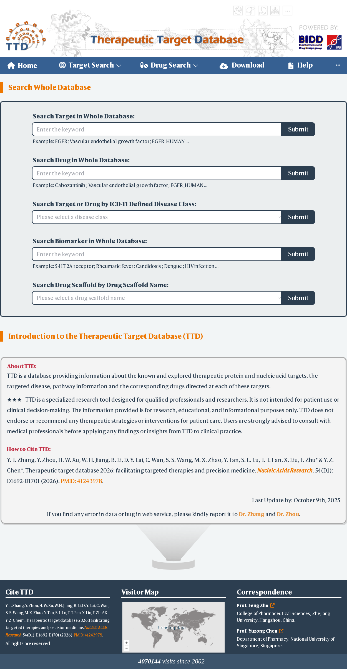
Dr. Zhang (251, 514)
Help (300, 65)
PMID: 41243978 (81, 481)
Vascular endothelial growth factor (110, 141)
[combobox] (154, 217)
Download (242, 65)
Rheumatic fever (115, 266)
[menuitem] (22, 65)
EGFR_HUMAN (168, 141)
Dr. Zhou (288, 514)
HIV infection (200, 266)
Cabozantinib (70, 185)
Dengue (173, 266)
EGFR (61, 141)
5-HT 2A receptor (74, 266)
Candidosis (149, 266)
